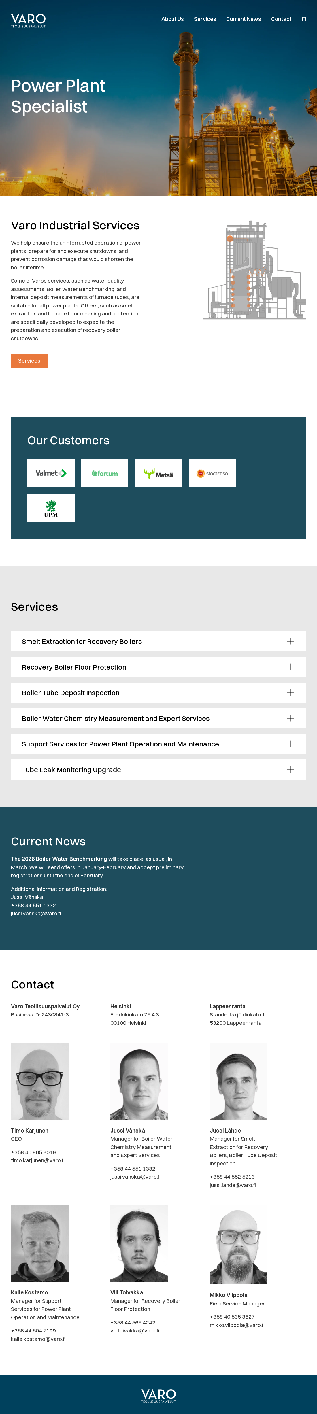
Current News (243, 19)
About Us (172, 19)
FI (304, 19)
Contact (281, 19)
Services (205, 19)
